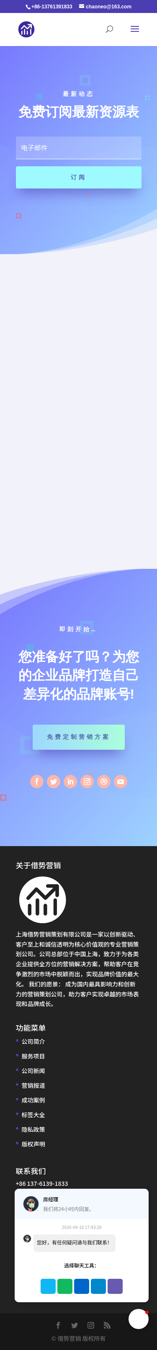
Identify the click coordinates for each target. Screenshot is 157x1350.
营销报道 (33, 1085)
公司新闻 (33, 1070)
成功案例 (33, 1100)
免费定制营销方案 (79, 736)
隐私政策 (33, 1129)
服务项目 (33, 1056)
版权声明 (33, 1144)
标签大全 (33, 1114)
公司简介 (33, 1041)
